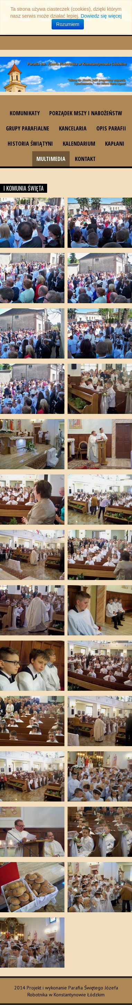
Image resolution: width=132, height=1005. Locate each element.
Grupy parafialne (27, 128)
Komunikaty (25, 113)
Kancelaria (73, 128)
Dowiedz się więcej (101, 16)
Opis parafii (111, 128)
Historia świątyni (30, 143)
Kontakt (85, 159)
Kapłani (114, 143)
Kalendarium (79, 143)
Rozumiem (67, 24)
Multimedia (50, 159)
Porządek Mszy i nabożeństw (85, 113)
